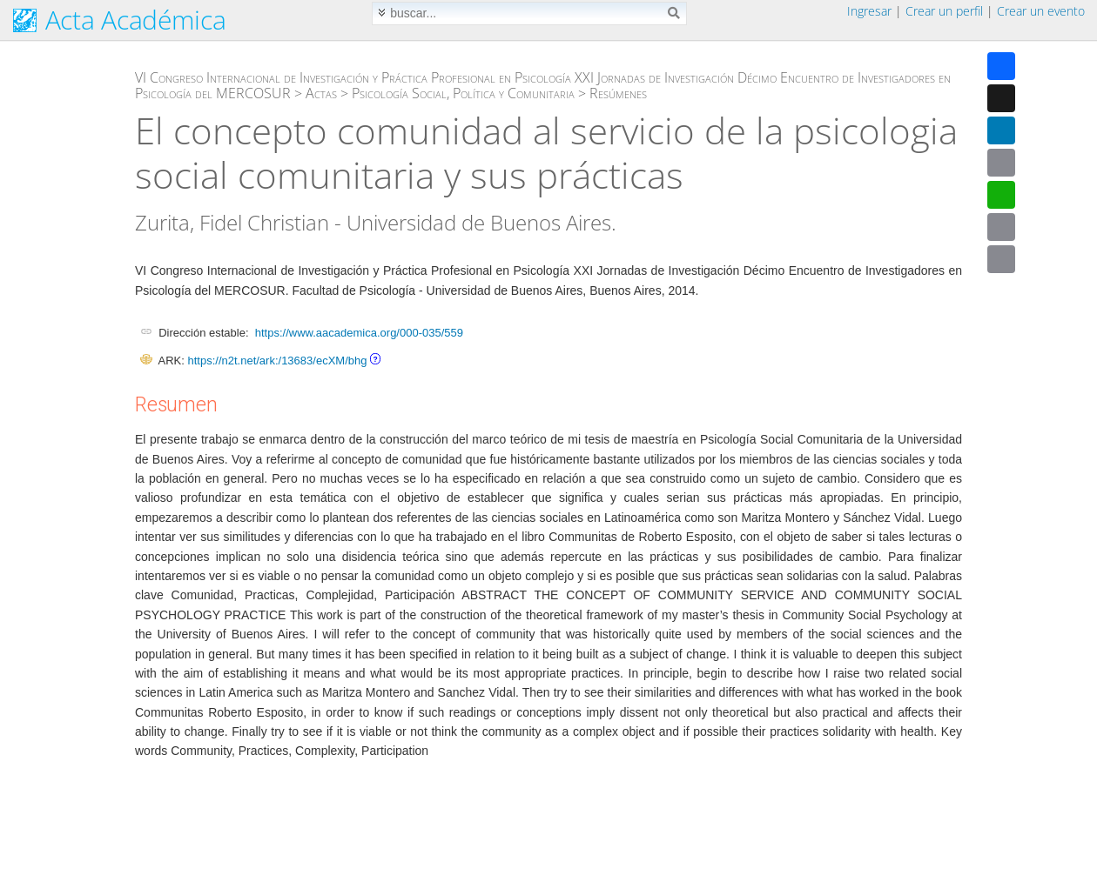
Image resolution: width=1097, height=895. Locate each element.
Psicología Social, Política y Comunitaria (463, 93)
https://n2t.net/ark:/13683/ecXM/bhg (277, 360)
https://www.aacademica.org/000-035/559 (359, 332)
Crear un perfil (944, 11)
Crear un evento (1041, 11)
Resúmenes (618, 93)
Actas (321, 93)
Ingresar (869, 11)
